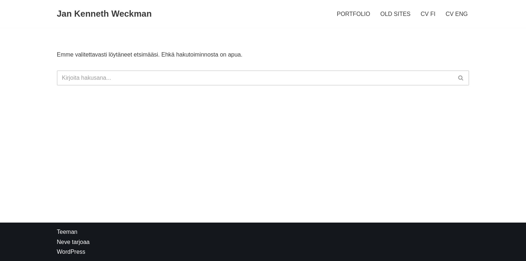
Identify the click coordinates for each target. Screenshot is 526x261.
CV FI (428, 14)
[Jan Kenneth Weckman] (104, 14)
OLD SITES (395, 14)
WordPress (71, 252)
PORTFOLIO (353, 14)
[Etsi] (255, 78)
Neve (63, 242)
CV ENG (457, 14)
